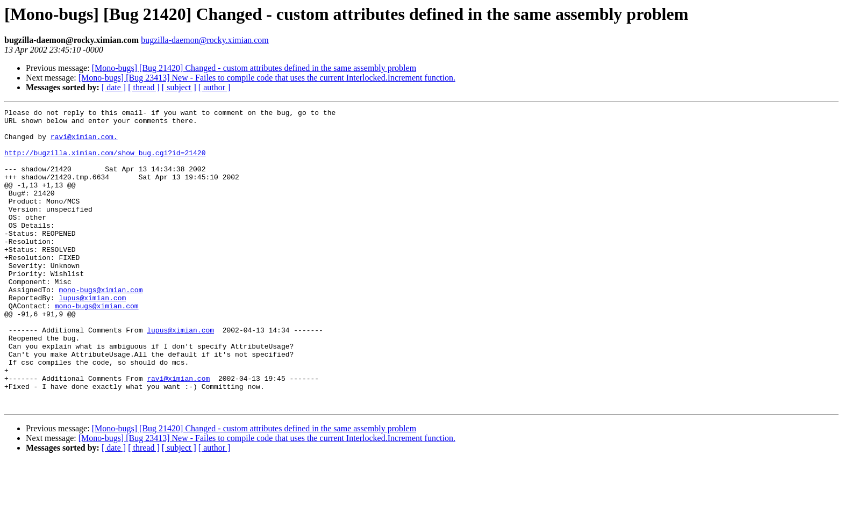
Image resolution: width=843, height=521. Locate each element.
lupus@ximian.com (92, 336)
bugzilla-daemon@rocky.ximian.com (205, 40)
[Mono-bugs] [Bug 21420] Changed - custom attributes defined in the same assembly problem (254, 68)
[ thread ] (144, 87)
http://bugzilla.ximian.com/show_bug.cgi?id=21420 (104, 162)
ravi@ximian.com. (84, 143)
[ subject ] (179, 87)
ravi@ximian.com (178, 433)
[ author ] (214, 87)
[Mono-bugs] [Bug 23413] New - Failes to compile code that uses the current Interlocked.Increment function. (266, 77)
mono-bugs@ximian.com (100, 326)
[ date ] (114, 87)
